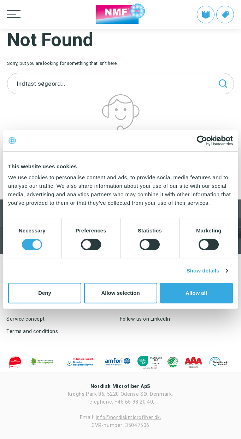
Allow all (196, 293)
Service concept (25, 319)
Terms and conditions (32, 331)
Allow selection (120, 293)
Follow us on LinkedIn (145, 319)
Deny (44, 293)
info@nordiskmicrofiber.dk (128, 417)
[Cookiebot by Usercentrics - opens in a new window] (202, 140)
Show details (203, 271)
